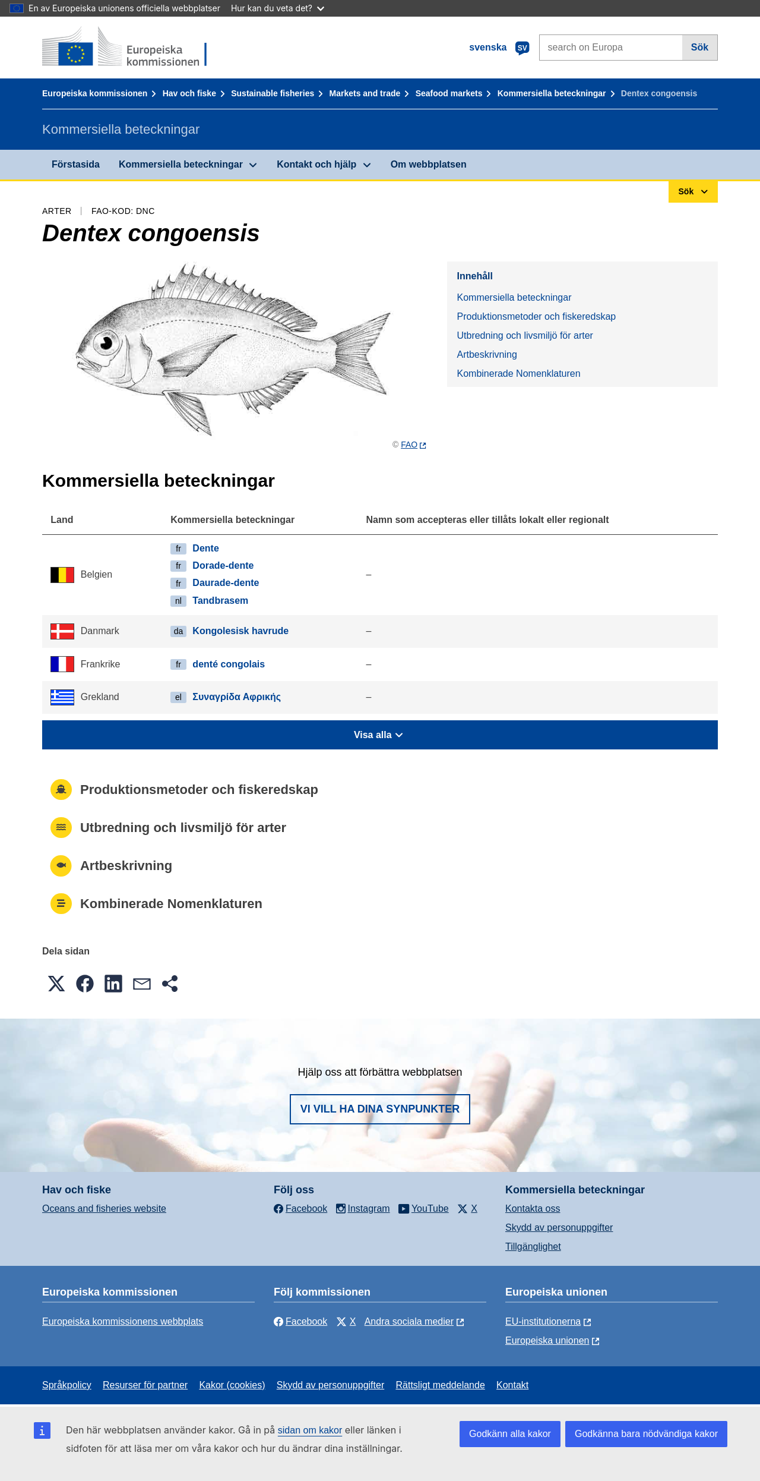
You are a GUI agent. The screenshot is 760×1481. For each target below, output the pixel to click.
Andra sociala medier (409, 1321)
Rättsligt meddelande (439, 1385)
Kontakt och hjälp (316, 164)
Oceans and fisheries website (104, 1208)
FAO (409, 444)
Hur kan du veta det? (277, 8)
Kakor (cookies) (232, 1385)
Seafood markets (449, 93)
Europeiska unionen (547, 1340)
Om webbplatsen (429, 164)
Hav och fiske (189, 93)
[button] (56, 983)
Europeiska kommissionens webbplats (122, 1321)
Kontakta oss (532, 1208)
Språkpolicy (66, 1385)
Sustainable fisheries (272, 93)
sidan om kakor (310, 1430)
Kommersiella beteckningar (552, 93)
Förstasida (76, 164)
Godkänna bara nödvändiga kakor (646, 1434)
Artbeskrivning (487, 354)
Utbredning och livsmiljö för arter (525, 335)
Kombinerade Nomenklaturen (518, 373)
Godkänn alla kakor (510, 1434)
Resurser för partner (145, 1385)
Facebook (300, 1321)
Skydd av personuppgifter (559, 1227)
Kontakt (512, 1385)
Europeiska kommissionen (94, 93)
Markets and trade (365, 93)
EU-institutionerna (543, 1321)
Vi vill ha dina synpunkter (380, 1109)
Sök (699, 47)
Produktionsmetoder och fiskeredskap (536, 316)
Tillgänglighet (533, 1246)
